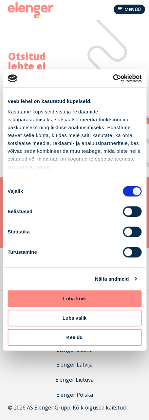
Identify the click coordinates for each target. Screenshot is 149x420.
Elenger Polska (74, 394)
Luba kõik (74, 298)
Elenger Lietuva (74, 379)
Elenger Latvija (74, 364)
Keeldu (74, 337)
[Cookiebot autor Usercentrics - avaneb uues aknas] (112, 78)
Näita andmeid (112, 279)
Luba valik (74, 318)
